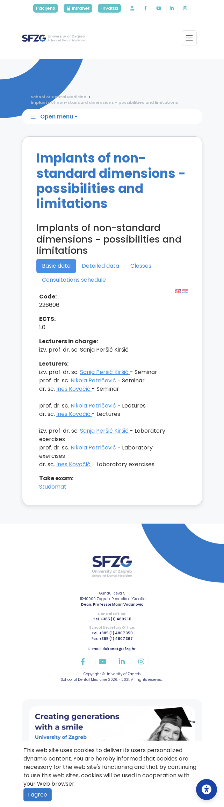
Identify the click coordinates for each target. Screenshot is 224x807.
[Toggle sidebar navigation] (113, 116)
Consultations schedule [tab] (74, 280)
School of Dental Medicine (58, 97)
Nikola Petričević (94, 381)
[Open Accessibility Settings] (206, 789)
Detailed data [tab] (100, 266)
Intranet (77, 9)
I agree (37, 795)
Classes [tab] (140, 266)
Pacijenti (45, 9)
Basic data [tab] (56, 266)
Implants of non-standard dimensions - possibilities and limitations (104, 103)
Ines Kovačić (74, 389)
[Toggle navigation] (189, 38)
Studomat (52, 487)
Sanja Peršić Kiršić (105, 372)
